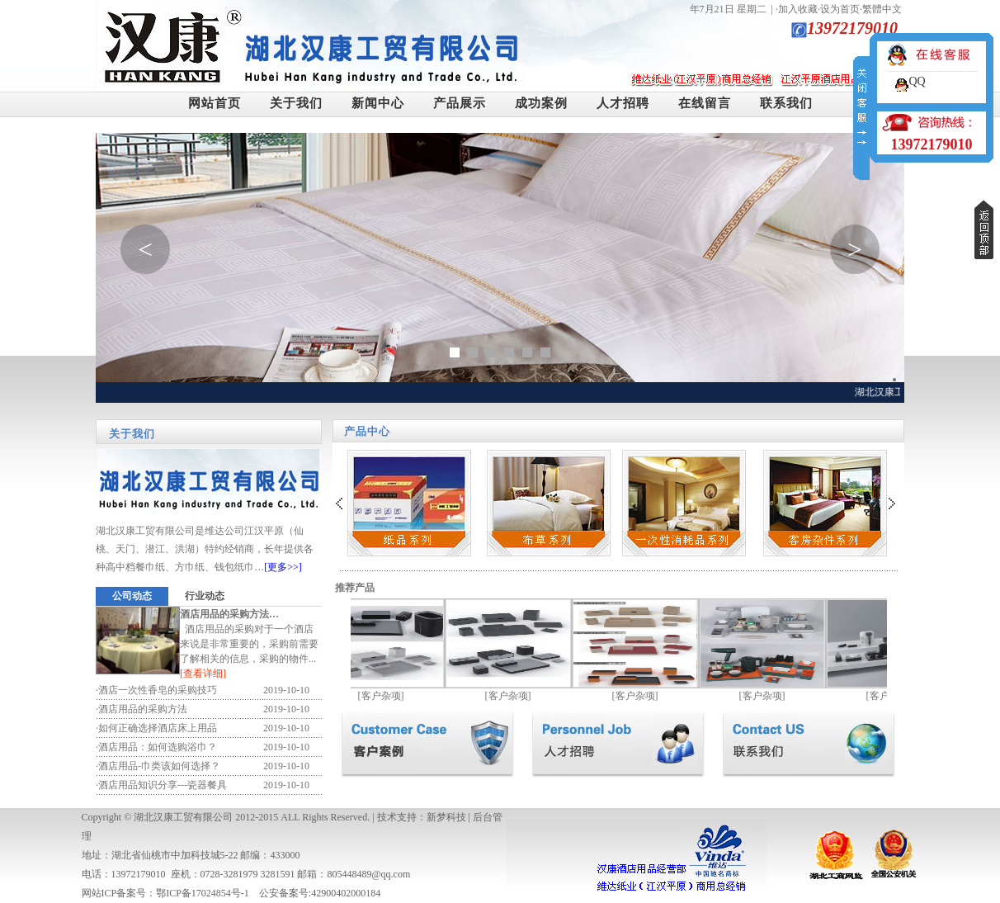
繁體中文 (882, 9)
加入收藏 (798, 9)
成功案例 (541, 103)
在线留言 (704, 103)
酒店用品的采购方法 (142, 709)
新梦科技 (446, 817)
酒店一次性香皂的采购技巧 (157, 690)
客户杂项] (387, 696)
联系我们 (786, 103)
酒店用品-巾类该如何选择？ (159, 766)
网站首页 (214, 103)
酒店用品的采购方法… (229, 614)
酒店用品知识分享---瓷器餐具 (162, 785)
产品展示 (459, 103)
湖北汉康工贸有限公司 (183, 817)
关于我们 (296, 103)
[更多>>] (283, 567)
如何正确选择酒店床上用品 (157, 728)
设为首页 (840, 9)
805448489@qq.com (369, 874)
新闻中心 (377, 103)
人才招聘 (623, 103)
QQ (916, 81)
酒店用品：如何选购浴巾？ (157, 747)
